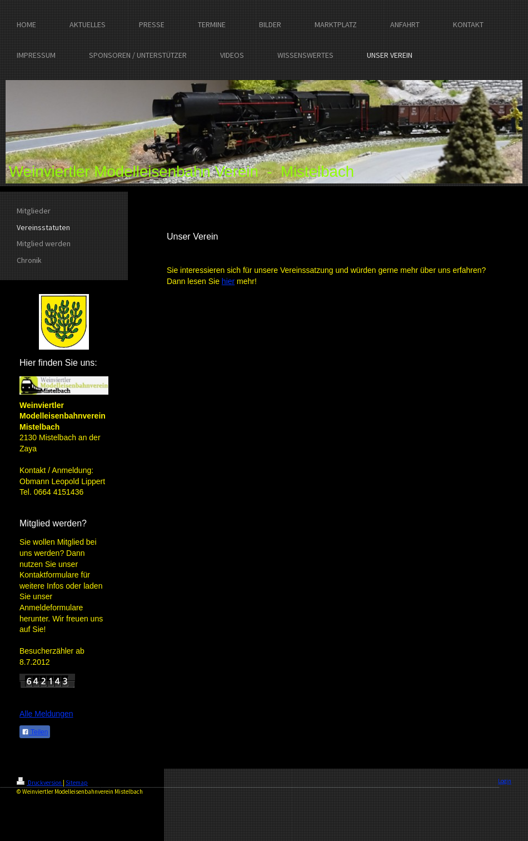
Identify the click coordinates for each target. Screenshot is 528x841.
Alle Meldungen (46, 713)
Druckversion (40, 783)
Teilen (35, 732)
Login (504, 781)
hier (228, 281)
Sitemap (77, 783)
